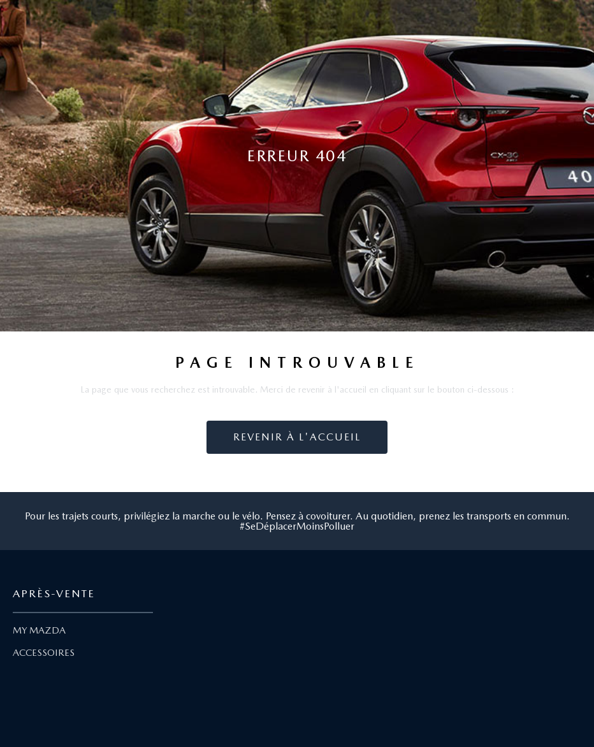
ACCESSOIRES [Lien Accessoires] (44, 652)
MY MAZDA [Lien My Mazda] (39, 630)
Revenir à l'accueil (297, 437)
